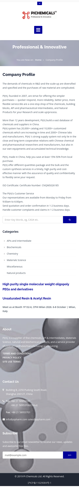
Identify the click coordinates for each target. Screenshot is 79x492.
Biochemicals (14, 247)
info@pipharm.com (16, 419)
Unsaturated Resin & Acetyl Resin (27, 298)
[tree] (39, 257)
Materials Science (16, 260)
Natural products (16, 273)
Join (69, 455)
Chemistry (12, 253)
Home (38, 59)
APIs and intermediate (19, 240)
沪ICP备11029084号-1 (39, 482)
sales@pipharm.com (39, 419)
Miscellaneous (14, 266)
